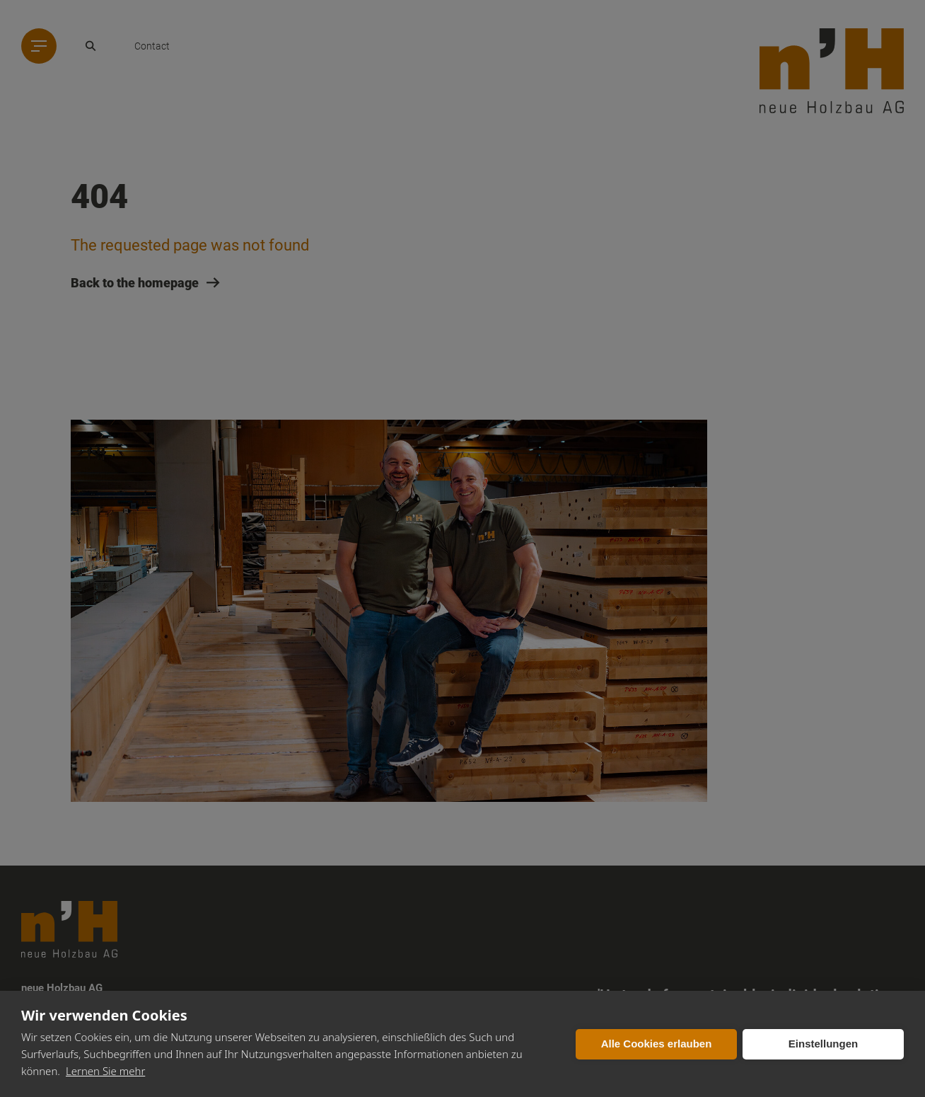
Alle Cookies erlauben (656, 1044)
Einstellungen (823, 1044)
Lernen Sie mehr (105, 1071)
